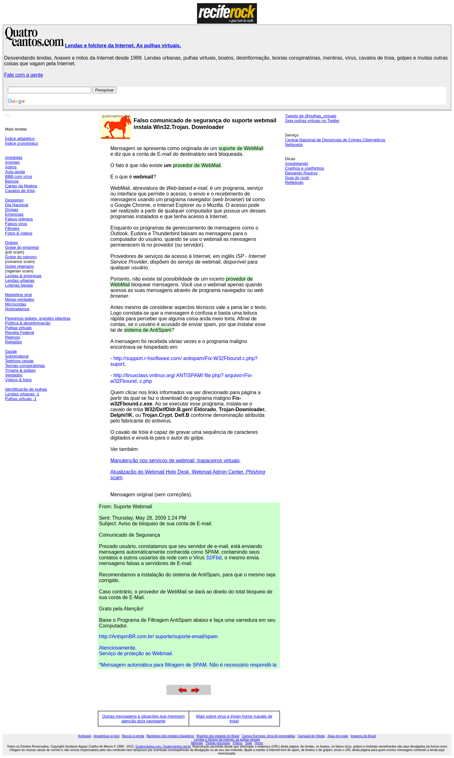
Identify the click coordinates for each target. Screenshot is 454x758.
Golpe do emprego (22, 247)
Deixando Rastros (301, 173)
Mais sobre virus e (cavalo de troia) (234, 718)
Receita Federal (19, 332)
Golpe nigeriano (19, 266)
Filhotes (12, 228)
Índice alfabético (20, 138)
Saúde (11, 351)
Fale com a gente (23, 75)
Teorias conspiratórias (25, 365)
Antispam (84, 736)
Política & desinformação (27, 323)
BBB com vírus (18, 176)
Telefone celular (19, 361)
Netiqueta (294, 144)
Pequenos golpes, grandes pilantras (37, 318)
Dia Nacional (16, 204)
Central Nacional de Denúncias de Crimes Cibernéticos (335, 139)
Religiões (13, 342)
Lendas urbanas (19, 280)
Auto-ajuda (15, 171)
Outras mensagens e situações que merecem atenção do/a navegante (143, 718)
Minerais (197, 743)
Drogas (11, 209)
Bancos (12, 181)
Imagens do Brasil (363, 736)
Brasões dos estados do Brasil (218, 736)
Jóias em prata (337, 736)
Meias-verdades (19, 299)
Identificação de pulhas (26, 389)
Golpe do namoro (21, 256)
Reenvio (12, 337)
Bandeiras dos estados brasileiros (170, 736)
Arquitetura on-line (106, 736)
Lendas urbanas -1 (22, 394)
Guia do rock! (297, 177)
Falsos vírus (16, 223)
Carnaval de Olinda (311, 736)
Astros (11, 167)
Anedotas (13, 157)
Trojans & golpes (20, 370)
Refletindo (294, 182)
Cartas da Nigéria (21, 186)
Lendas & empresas (23, 275)
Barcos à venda (133, 736)
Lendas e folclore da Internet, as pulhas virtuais (227, 739)
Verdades (13, 375)
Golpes (11, 242)
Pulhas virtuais (18, 327)
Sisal (248, 743)
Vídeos (237, 743)
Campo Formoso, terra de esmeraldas (268, 736)
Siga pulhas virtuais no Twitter (312, 120)
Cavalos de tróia (20, 190)
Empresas (14, 214)
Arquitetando (296, 163)
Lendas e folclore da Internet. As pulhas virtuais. (123, 45)
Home (258, 743)
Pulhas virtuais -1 (21, 398)
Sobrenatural (16, 356)
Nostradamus (17, 308)
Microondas (15, 304)
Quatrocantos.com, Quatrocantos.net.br (162, 746)
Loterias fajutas (19, 285)
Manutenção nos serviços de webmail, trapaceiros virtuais (175, 460)
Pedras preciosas (218, 743)
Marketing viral (18, 294)
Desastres (14, 200)
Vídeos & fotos (18, 379)
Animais (12, 162)
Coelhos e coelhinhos (304, 168)
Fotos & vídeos (18, 233)
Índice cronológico (21, 143)
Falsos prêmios (19, 219)
